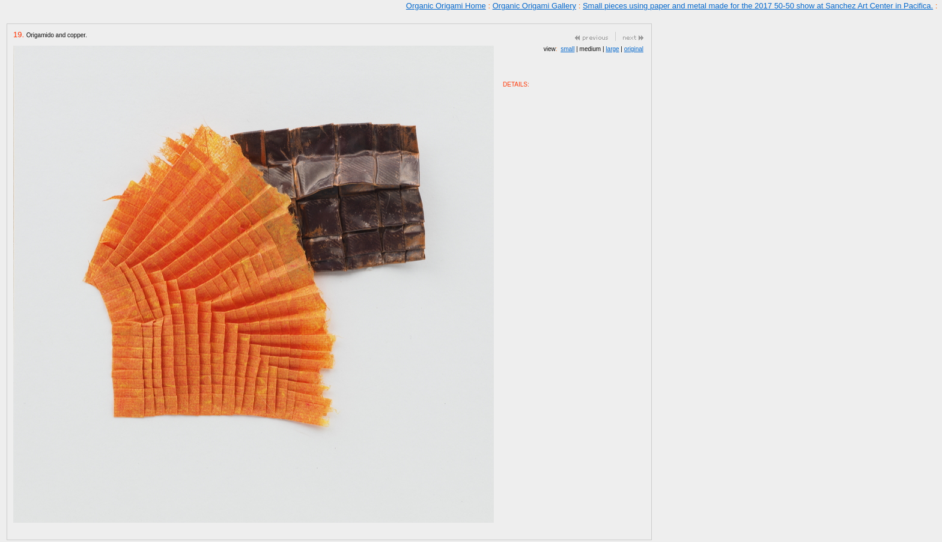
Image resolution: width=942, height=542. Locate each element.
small (567, 49)
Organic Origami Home (446, 5)
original (633, 49)
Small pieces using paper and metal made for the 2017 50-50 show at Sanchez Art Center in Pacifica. (758, 5)
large (612, 49)
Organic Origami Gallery (534, 5)
